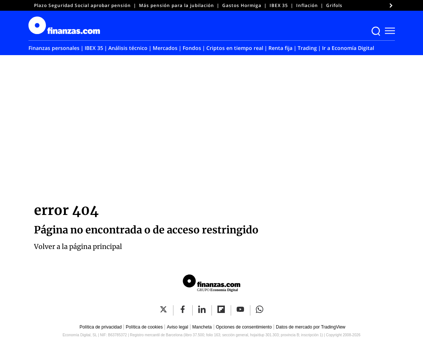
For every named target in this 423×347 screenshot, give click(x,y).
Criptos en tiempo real (234, 47)
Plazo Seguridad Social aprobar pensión (82, 5)
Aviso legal (177, 327)
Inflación (307, 5)
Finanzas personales (53, 47)
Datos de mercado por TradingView (310, 327)
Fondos (192, 47)
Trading (307, 47)
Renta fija (280, 47)
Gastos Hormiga (241, 5)
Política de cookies (144, 327)
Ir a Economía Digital (348, 47)
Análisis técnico (128, 47)
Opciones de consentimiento (244, 327)
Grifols (334, 5)
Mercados (165, 47)
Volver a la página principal (78, 246)
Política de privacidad (100, 327)
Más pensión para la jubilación (176, 5)
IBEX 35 (279, 5)
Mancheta (202, 327)
